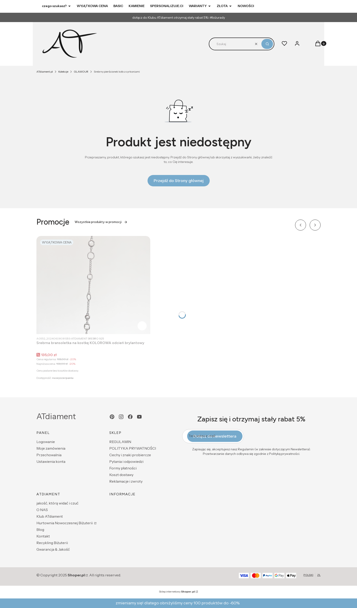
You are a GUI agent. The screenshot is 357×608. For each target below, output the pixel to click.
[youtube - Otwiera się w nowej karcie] (139, 417)
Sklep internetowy (177, 591)
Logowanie (45, 441)
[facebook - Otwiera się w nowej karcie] (130, 417)
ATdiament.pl (44, 71)
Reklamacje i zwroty (126, 481)
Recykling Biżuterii (52, 542)
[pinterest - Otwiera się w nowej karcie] (112, 417)
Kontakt (43, 536)
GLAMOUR (81, 71)
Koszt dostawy (121, 474)
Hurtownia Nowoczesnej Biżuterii (64, 523)
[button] (267, 44)
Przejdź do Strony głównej (179, 180)
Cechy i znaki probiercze (130, 455)
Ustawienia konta (50, 461)
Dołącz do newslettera (214, 436)
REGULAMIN (120, 441)
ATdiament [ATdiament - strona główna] (56, 416)
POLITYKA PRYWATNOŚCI (132, 448)
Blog (40, 529)
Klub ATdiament (49, 516)
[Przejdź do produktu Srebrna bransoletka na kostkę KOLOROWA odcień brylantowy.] (93, 285)
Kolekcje (63, 71)
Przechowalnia (48, 455)
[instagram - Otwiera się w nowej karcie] (121, 417)
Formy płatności (123, 468)
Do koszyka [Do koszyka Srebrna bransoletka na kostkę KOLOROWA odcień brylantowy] (142, 325)
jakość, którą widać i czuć (57, 503)
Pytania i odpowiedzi (126, 461)
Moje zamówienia (50, 448)
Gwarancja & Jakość (53, 549)
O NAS (42, 509)
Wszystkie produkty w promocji (101, 222)
